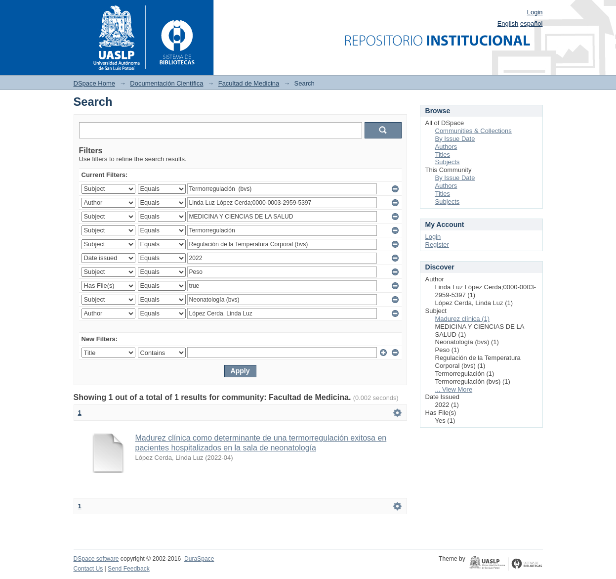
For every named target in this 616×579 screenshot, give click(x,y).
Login (535, 12)
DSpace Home (95, 83)
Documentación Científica (166, 83)
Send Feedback (129, 568)
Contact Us (88, 568)
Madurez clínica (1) (462, 318)
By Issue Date (455, 138)
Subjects (447, 162)
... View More (454, 389)
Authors (446, 146)
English (508, 23)
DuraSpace (199, 558)
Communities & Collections (473, 130)
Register (437, 244)
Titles (443, 154)
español (531, 23)
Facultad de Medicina (249, 83)
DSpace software (96, 558)
